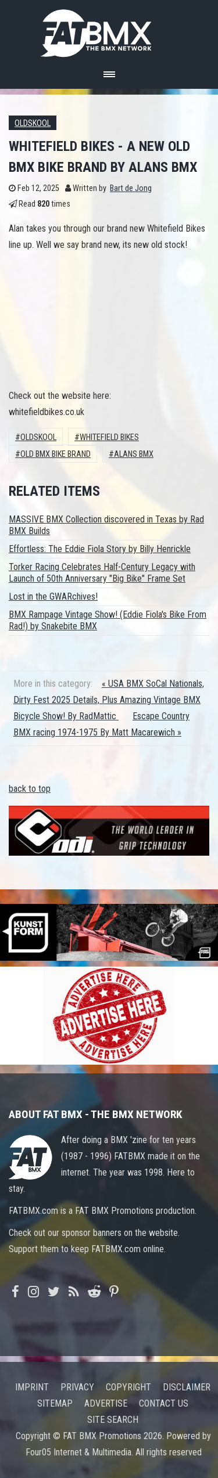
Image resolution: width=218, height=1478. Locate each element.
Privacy (77, 1387)
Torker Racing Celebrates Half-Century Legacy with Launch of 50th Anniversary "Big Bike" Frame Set (102, 572)
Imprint (32, 1387)
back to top (30, 788)
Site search (112, 1419)
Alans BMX (133, 454)
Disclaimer (186, 1387)
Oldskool (33, 123)
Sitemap (55, 1403)
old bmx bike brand (55, 454)
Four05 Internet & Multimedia (78, 1452)
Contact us (163, 1403)
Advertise (105, 1403)
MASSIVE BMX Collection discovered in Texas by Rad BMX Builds (106, 525)
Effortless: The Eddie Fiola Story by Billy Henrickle (100, 548)
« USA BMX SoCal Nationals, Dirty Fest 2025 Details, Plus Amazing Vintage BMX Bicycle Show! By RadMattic (108, 700)
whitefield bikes (109, 437)
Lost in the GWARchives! (53, 596)
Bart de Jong (131, 188)
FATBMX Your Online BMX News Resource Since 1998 (109, 30)
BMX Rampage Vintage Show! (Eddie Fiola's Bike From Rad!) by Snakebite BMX (107, 620)
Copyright (128, 1387)
